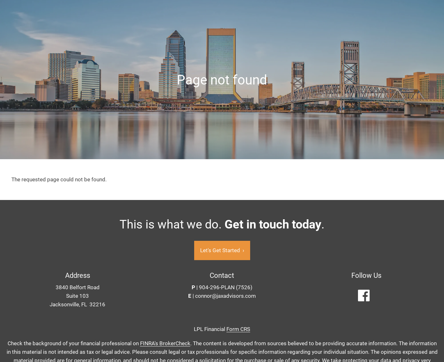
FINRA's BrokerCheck (165, 343)
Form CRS (238, 329)
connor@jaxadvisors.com (225, 296)
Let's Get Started (222, 250)
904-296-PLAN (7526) (225, 287)
